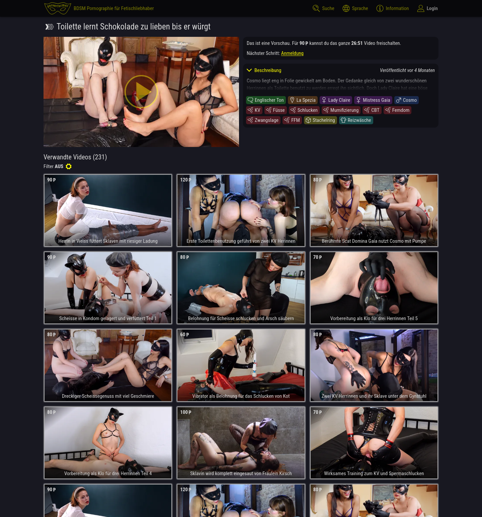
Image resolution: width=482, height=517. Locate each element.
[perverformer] (99, 8)
